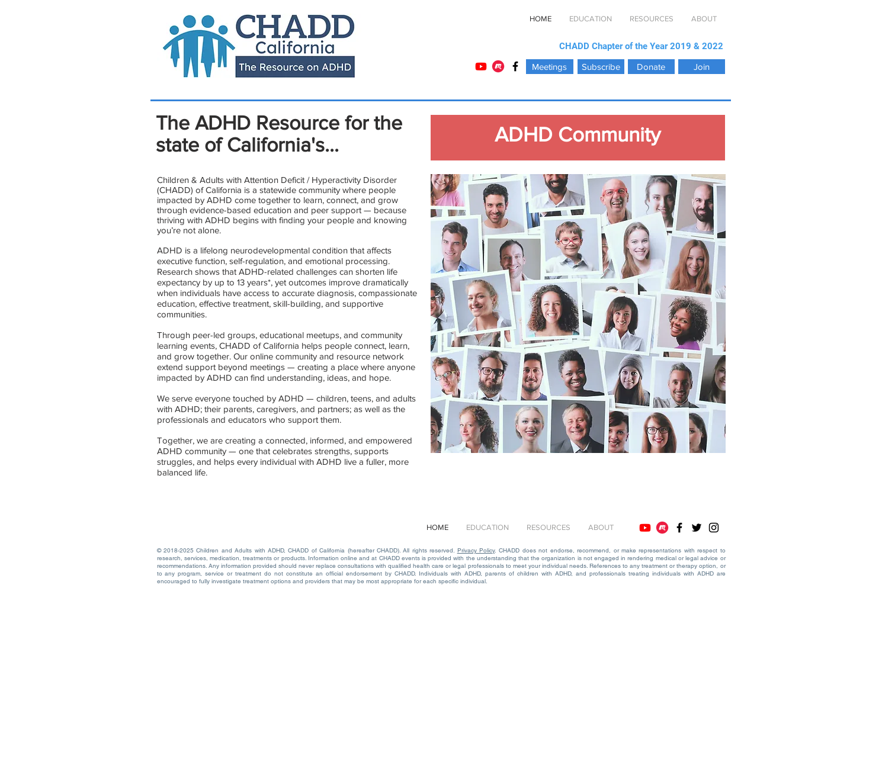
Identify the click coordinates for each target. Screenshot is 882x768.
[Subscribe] (601, 66)
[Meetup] (498, 66)
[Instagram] (713, 527)
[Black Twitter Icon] (696, 527)
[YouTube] (480, 66)
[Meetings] (549, 66)
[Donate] (651, 66)
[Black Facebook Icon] (515, 66)
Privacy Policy (476, 550)
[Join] (701, 66)
